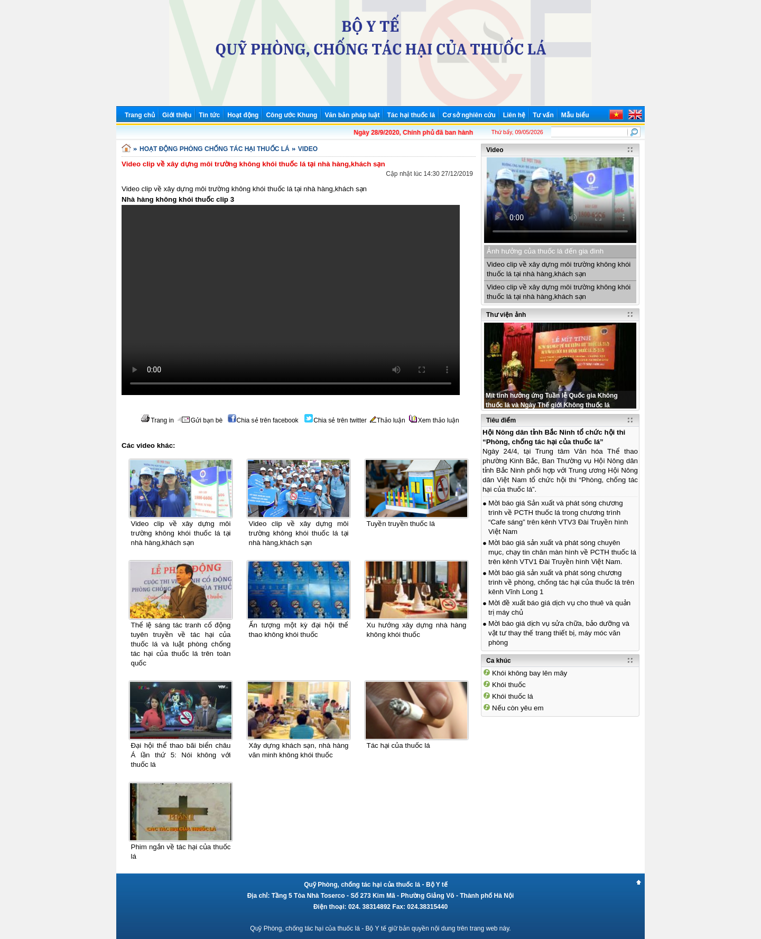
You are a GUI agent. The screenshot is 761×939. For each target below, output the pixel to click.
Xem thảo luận (434, 420)
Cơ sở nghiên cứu (469, 115)
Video (494, 150)
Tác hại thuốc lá (411, 115)
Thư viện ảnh (506, 314)
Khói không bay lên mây (529, 673)
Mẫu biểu (575, 115)
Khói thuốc (509, 685)
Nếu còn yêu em (518, 708)
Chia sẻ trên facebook (263, 420)
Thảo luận (387, 420)
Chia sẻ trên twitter (335, 420)
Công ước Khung (291, 115)
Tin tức (209, 115)
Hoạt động (242, 115)
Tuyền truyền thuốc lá (401, 524)
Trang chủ (140, 115)
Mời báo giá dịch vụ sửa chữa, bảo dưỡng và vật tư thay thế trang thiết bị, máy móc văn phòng (558, 632)
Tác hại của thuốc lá (398, 745)
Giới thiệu (176, 115)
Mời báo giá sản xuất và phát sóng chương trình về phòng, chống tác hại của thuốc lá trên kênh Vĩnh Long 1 (561, 582)
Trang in (157, 420)
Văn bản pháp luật (351, 115)
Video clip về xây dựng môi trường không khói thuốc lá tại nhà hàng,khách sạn (181, 533)
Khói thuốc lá (512, 696)
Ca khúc (498, 660)
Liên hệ (514, 115)
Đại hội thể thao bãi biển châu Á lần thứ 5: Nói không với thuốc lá (181, 754)
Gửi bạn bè (200, 420)
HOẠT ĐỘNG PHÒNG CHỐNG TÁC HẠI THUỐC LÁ (215, 149)
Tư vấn (543, 115)
